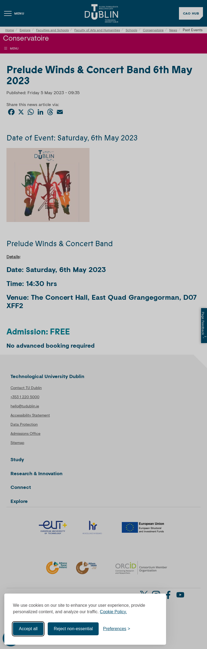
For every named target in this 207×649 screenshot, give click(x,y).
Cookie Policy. (113, 611)
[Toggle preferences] (116, 629)
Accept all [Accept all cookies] (28, 628)
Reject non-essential (73, 628)
